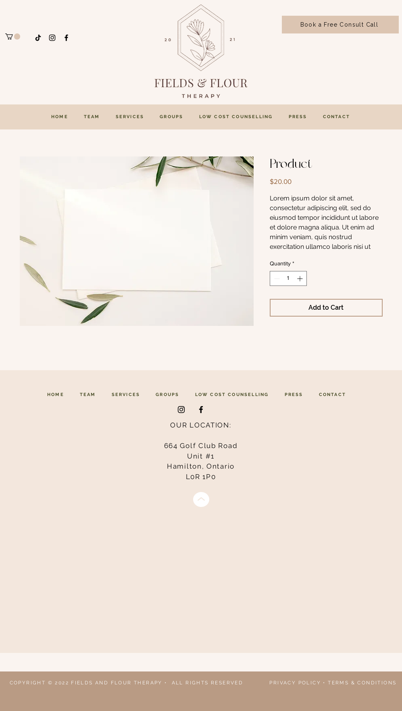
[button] (12, 36)
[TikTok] (38, 37)
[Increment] (301, 278)
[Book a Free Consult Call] (340, 24)
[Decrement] (276, 278)
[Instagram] (52, 37)
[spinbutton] (288, 278)
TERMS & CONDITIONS (362, 683)
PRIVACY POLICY (295, 683)
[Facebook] (66, 37)
